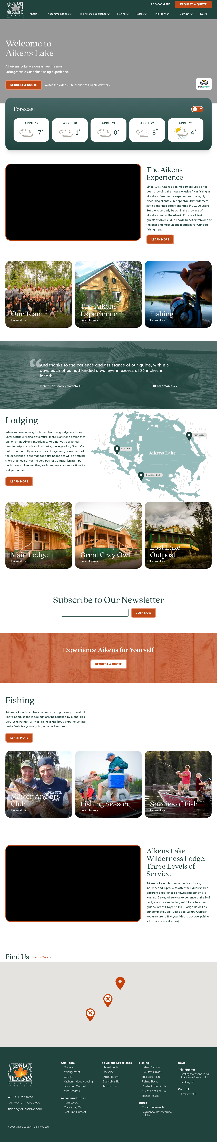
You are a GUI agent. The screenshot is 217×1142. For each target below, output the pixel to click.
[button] (120, 983)
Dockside (108, 1072)
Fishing (123, 13)
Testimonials (110, 1086)
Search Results (150, 1095)
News (205, 13)
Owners (68, 1067)
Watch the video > (56, 85)
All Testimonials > (164, 386)
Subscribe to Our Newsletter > (90, 85)
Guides (68, 1076)
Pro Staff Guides (152, 1072)
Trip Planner (163, 13)
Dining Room (111, 1076)
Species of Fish (151, 1076)
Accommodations (60, 13)
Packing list (187, 1082)
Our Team (68, 1062)
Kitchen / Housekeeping (78, 1081)
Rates (141, 13)
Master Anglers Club (154, 1086)
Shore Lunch (110, 1067)
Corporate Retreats (153, 1107)
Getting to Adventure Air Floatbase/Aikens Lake (195, 1075)
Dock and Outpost (75, 1086)
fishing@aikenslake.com (25, 1109)
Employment (188, 1093)
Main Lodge (71, 1102)
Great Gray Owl (73, 1107)
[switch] (197, 109)
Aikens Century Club (154, 1091)
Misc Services (72, 1091)
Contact (186, 13)
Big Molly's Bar (111, 1081)
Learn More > (42, 957)
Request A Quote (108, 664)
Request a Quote (193, 4)
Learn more (19, 481)
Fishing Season (151, 1067)
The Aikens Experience (95, 13)
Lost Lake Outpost (75, 1112)
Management (72, 1072)
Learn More (160, 239)
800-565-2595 (160, 4)
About (34, 13)
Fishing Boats (150, 1081)
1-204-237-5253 (22, 1097)
